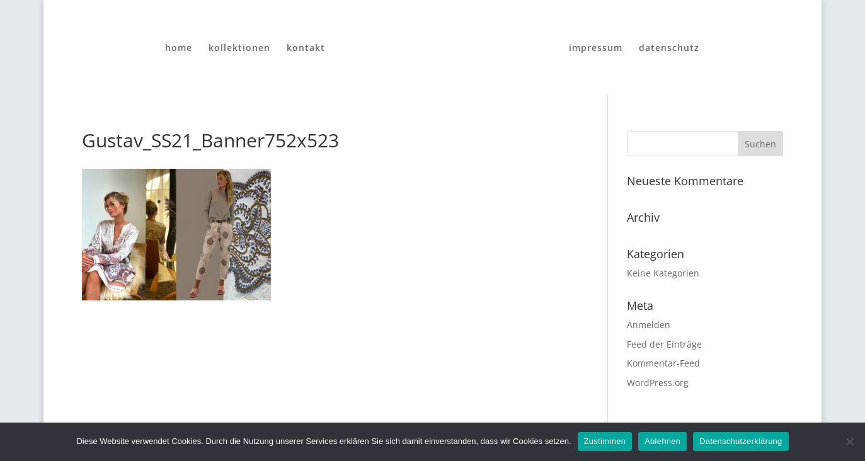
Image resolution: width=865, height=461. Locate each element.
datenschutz (669, 48)
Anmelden (648, 325)
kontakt (306, 48)
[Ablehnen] (849, 441)
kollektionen (239, 48)
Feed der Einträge (664, 344)
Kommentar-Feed (663, 363)
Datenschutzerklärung (740, 441)
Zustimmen (605, 441)
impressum (595, 48)
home (178, 48)
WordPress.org (658, 383)
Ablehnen (662, 441)
